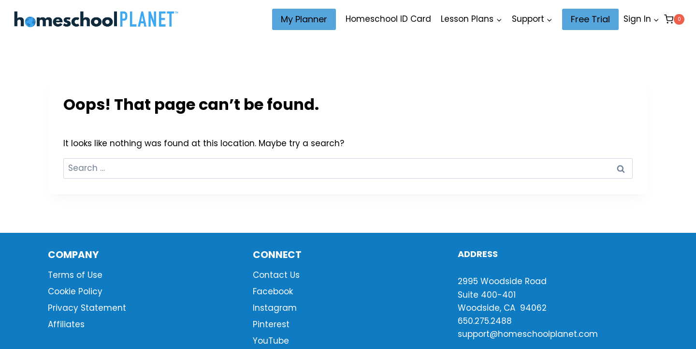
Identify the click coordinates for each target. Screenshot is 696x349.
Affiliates (66, 324)
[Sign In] (641, 19)
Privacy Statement (87, 308)
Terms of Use (75, 275)
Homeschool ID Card (388, 19)
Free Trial (590, 19)
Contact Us (276, 275)
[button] (655, 19)
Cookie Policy (75, 291)
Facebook (273, 291)
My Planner (304, 19)
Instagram (275, 308)
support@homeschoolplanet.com (528, 334)
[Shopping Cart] (674, 19)
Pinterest (271, 324)
